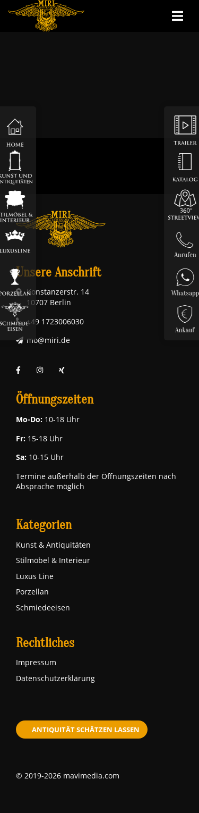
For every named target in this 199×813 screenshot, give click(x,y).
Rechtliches (45, 643)
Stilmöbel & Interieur (53, 560)
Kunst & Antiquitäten (53, 545)
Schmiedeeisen (43, 607)
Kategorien (44, 525)
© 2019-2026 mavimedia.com (67, 775)
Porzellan (32, 591)
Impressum (36, 662)
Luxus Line (35, 576)
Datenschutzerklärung (55, 678)
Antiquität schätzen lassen (86, 729)
